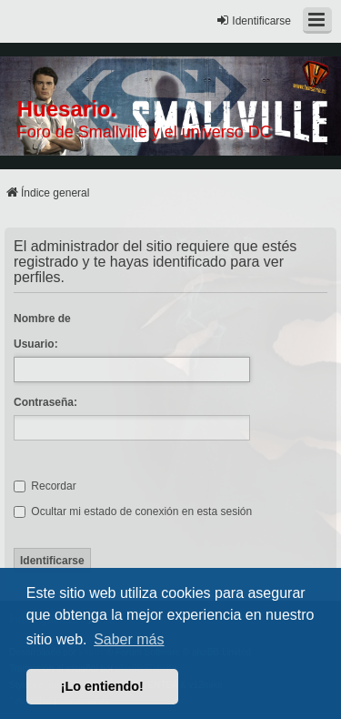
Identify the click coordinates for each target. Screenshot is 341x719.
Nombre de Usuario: (42, 331)
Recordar (45, 486)
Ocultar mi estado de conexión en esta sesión (133, 511)
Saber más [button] (129, 639)
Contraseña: (45, 402)
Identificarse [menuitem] (253, 20)
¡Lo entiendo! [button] (102, 686)
